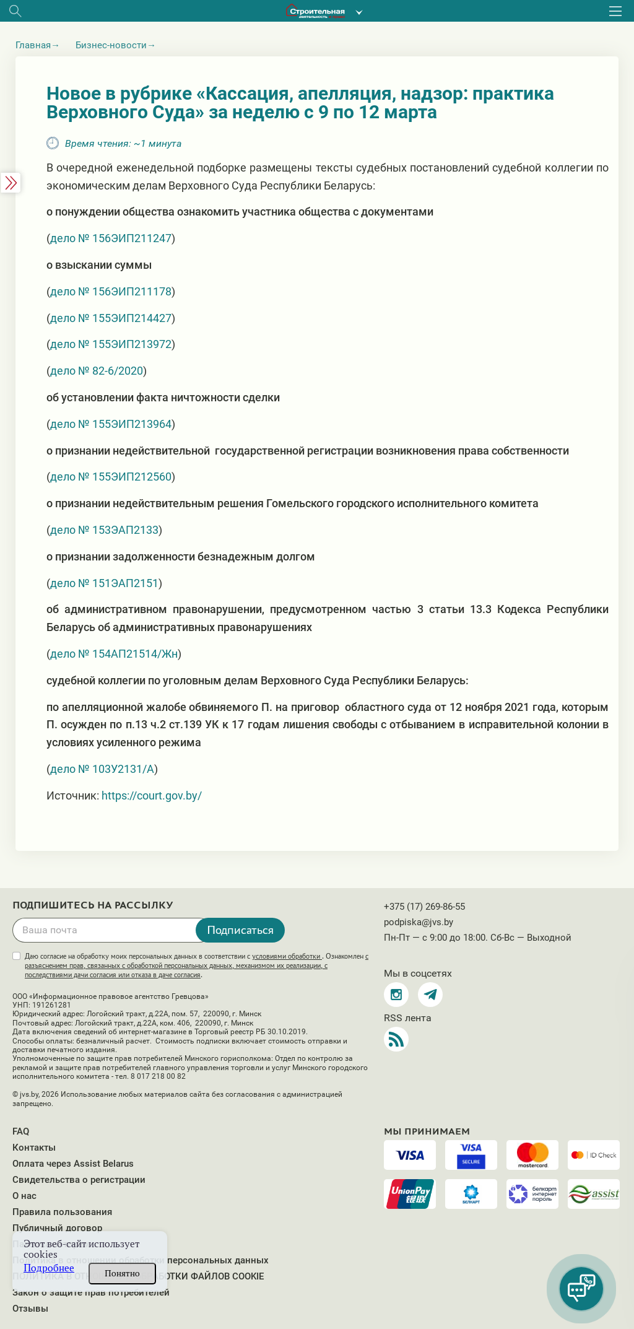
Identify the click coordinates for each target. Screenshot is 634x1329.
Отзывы (30, 1308)
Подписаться (240, 929)
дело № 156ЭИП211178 (111, 291)
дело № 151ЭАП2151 (104, 583)
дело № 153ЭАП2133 (104, 529)
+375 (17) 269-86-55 (424, 906)
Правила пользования (62, 1212)
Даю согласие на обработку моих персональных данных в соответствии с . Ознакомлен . (196, 965)
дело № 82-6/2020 (96, 370)
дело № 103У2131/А (102, 768)
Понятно (122, 1273)
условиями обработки (287, 956)
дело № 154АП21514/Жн (114, 653)
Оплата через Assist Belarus (73, 1163)
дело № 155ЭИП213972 (111, 344)
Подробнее (49, 1268)
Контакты (34, 1147)
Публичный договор (57, 1228)
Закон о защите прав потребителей (91, 1292)
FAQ (20, 1131)
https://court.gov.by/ (152, 795)
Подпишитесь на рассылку (92, 905)
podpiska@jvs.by (418, 922)
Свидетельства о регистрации (78, 1179)
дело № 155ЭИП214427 (111, 318)
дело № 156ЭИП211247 (111, 238)
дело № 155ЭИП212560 (111, 476)
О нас (24, 1195)
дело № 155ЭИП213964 (111, 423)
